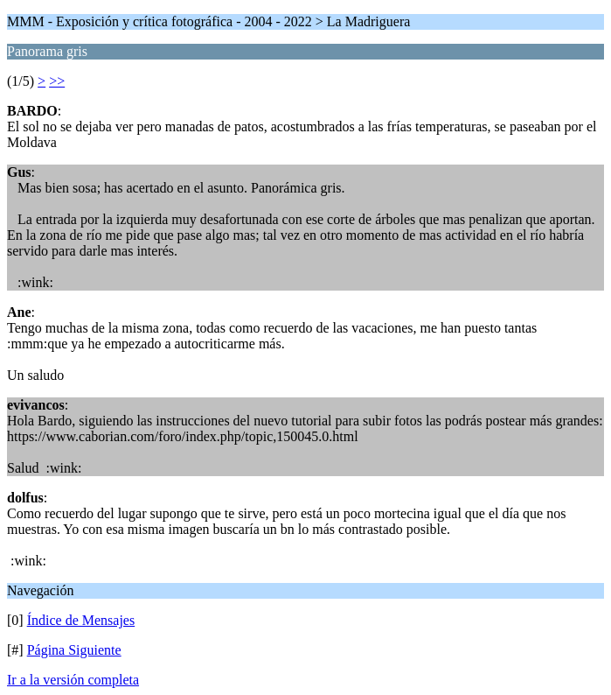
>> (57, 81)
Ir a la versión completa (73, 679)
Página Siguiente (74, 649)
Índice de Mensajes (81, 620)
